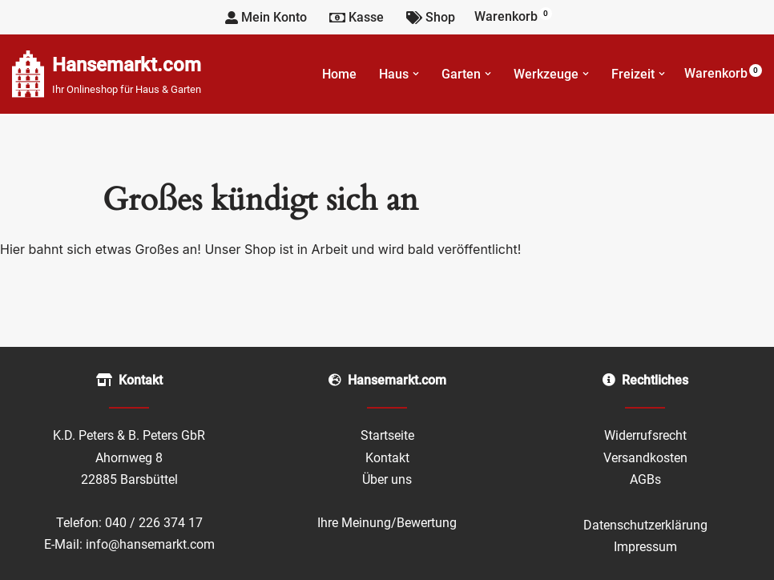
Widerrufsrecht (645, 435)
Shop (430, 17)
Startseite (387, 435)
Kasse (356, 17)
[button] (416, 73)
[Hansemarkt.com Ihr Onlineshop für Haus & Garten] (106, 74)
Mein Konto (266, 17)
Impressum (645, 546)
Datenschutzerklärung (645, 525)
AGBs (645, 479)
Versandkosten (645, 457)
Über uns (387, 479)
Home (339, 74)
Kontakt (387, 457)
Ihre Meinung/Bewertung (387, 522)
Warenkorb (513, 15)
